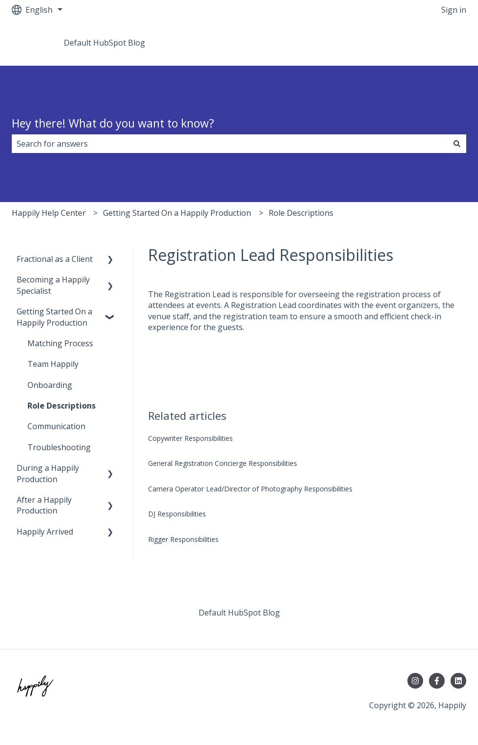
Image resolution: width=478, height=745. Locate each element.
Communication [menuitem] (56, 426)
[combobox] (230, 143)
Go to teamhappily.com (414, 42)
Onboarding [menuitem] (49, 385)
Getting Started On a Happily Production (177, 212)
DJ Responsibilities (177, 513)
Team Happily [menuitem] (52, 364)
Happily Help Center (49, 212)
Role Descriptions (301, 212)
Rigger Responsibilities (183, 539)
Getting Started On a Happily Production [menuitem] (54, 317)
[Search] (457, 143)
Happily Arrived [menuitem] (45, 531)
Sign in (453, 9)
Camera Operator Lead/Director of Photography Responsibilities (250, 488)
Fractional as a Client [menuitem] (55, 259)
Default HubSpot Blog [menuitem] (239, 612)
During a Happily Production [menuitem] (48, 473)
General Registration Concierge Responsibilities (222, 463)
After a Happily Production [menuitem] (44, 505)
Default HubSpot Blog (104, 42)
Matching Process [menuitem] (60, 343)
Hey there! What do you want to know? (113, 123)
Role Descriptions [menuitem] (61, 405)
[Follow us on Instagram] (415, 681)
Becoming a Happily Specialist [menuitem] (53, 285)
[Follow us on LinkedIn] (458, 681)
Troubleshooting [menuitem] (59, 447)
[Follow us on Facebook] (437, 681)
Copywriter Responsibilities (190, 438)
